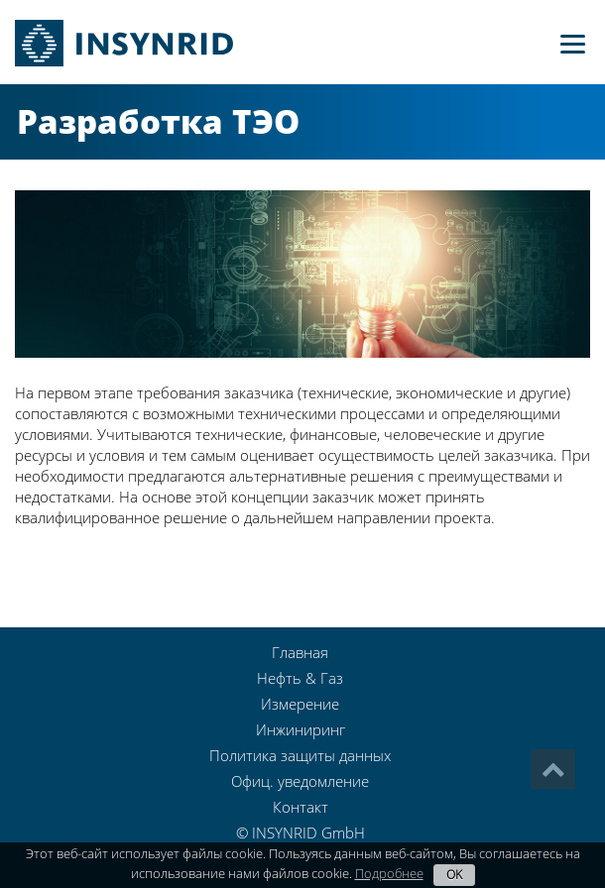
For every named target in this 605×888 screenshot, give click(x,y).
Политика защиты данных (300, 755)
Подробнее (389, 873)
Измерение (300, 704)
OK (454, 874)
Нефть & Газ (300, 678)
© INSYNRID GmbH (300, 832)
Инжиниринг (300, 729)
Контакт (300, 807)
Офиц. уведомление (300, 781)
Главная (300, 652)
